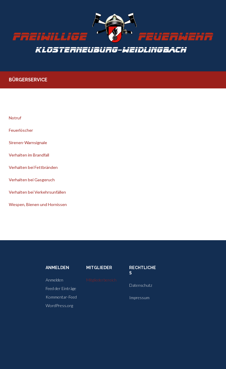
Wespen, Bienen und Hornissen (38, 204)
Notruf (15, 117)
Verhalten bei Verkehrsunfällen (37, 192)
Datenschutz (140, 285)
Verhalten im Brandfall (29, 154)
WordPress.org (59, 305)
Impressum (139, 297)
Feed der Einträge (61, 288)
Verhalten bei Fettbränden (33, 167)
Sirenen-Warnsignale (28, 142)
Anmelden (54, 279)
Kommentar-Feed (61, 296)
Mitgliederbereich (101, 279)
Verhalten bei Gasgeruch (32, 179)
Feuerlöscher (21, 130)
